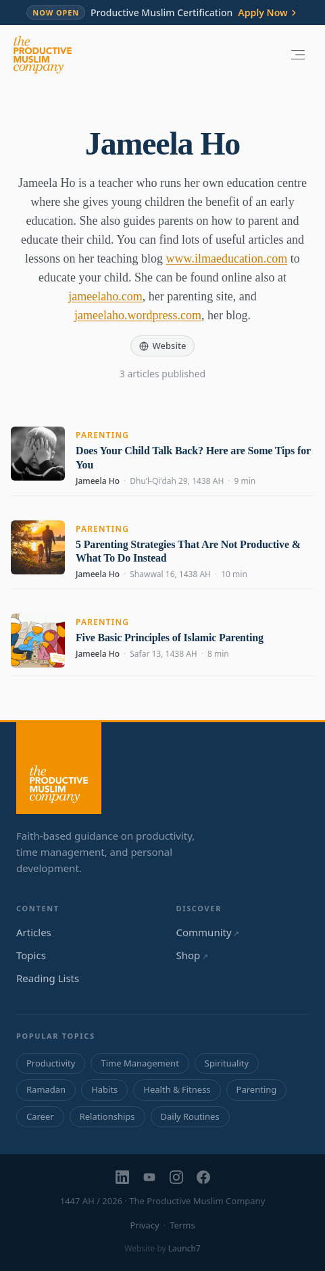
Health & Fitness (176, 1089)
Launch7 (184, 1248)
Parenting (102, 435)
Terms (182, 1225)
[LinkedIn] (122, 1177)
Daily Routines (190, 1116)
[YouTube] (149, 1177)
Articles (33, 932)
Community (207, 932)
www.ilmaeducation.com (227, 258)
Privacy (144, 1225)
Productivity (50, 1063)
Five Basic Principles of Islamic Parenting (170, 637)
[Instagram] (176, 1177)
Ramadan (46, 1089)
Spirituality (227, 1063)
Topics (31, 955)
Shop (192, 955)
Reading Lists (47, 978)
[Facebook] (203, 1177)
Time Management (139, 1063)
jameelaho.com (105, 296)
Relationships (107, 1116)
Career (40, 1116)
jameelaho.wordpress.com (137, 315)
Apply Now (268, 13)
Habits (104, 1089)
